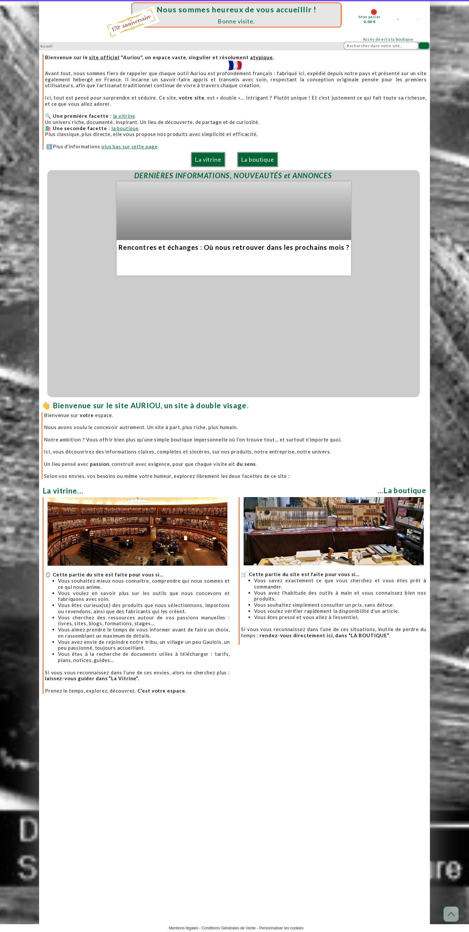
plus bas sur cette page (130, 146)
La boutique (257, 159)
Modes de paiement (241, 792)
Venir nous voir (133, 799)
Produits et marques (138, 814)
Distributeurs (132, 821)
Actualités (337, 771)
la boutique (125, 128)
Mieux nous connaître (139, 778)
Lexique (335, 792)
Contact (126, 807)
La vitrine (208, 159)
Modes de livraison (241, 778)
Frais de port (235, 785)
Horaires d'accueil (136, 792)
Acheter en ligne (239, 771)
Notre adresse (133, 785)
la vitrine (124, 116)
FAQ (330, 785)
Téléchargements (344, 799)
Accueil (126, 771)
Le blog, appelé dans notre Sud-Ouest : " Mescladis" (376, 778)
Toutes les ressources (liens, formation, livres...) (373, 807)
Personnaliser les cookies (281, 928)
